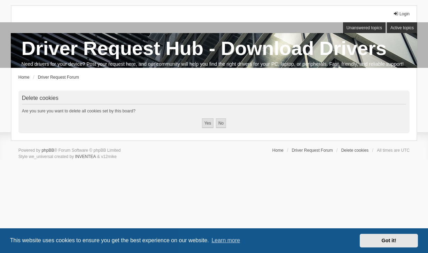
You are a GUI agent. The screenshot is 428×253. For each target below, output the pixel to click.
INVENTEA (85, 156)
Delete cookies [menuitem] (355, 150)
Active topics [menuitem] (402, 27)
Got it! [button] (389, 240)
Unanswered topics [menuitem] (364, 27)
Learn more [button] (225, 240)
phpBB (47, 150)
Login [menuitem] (401, 13)
